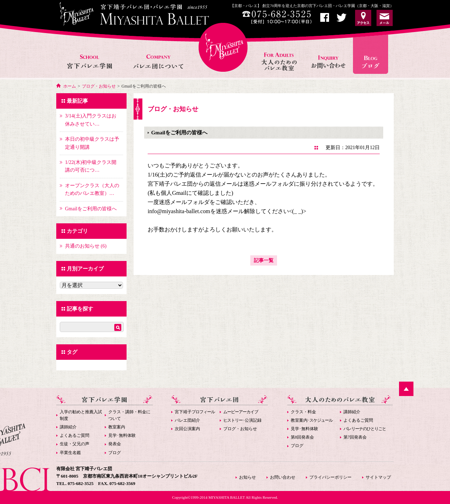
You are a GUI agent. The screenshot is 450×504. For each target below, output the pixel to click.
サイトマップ (378, 477)
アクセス (363, 18)
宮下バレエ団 (219, 400)
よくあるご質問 (74, 435)
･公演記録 (242, 420)
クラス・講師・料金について (129, 415)
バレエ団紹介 (187, 420)
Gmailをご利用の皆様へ (91, 208)
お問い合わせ (329, 54)
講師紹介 (68, 427)
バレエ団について (158, 54)
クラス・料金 (303, 411)
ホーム (69, 86)
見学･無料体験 (122, 435)
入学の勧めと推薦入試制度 (81, 415)
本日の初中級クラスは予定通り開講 (92, 142)
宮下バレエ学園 (90, 54)
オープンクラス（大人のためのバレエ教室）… (92, 189)
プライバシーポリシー (330, 477)
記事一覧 (264, 260)
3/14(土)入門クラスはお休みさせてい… (90, 119)
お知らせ (373, 54)
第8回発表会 (302, 437)
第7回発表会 (355, 437)
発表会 (114, 443)
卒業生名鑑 (70, 452)
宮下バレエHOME (223, 47)
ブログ (114, 452)
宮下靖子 (195, 411)
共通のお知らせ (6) (86, 246)
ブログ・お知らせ (99, 86)
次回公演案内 (187, 428)
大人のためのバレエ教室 (280, 54)
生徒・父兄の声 (74, 443)
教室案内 (116, 427)
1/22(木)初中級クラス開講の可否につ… (90, 166)
